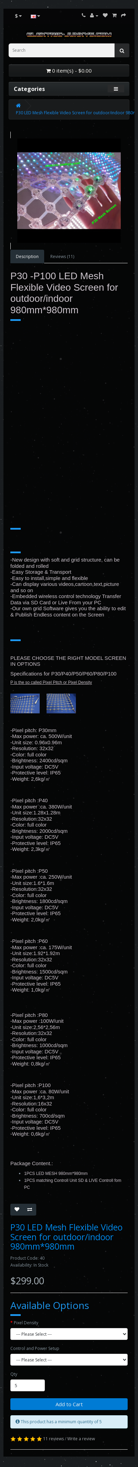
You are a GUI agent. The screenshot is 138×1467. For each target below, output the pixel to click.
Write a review (81, 1439)
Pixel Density (26, 1323)
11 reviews (53, 1439)
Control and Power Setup (34, 1348)
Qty (13, 1374)
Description (27, 256)
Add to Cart (69, 1404)
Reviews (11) (62, 256)
